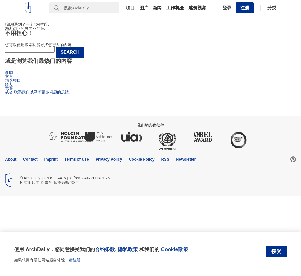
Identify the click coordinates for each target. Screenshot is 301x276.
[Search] (91, 7)
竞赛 (9, 88)
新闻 (157, 8)
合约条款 (105, 249)
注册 (244, 7)
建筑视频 (197, 8)
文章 (9, 76)
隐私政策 (128, 249)
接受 (276, 251)
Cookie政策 (174, 249)
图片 (143, 8)
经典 (9, 84)
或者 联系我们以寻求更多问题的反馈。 (39, 92)
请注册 (75, 260)
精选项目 (13, 80)
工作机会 (175, 8)
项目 (130, 8)
